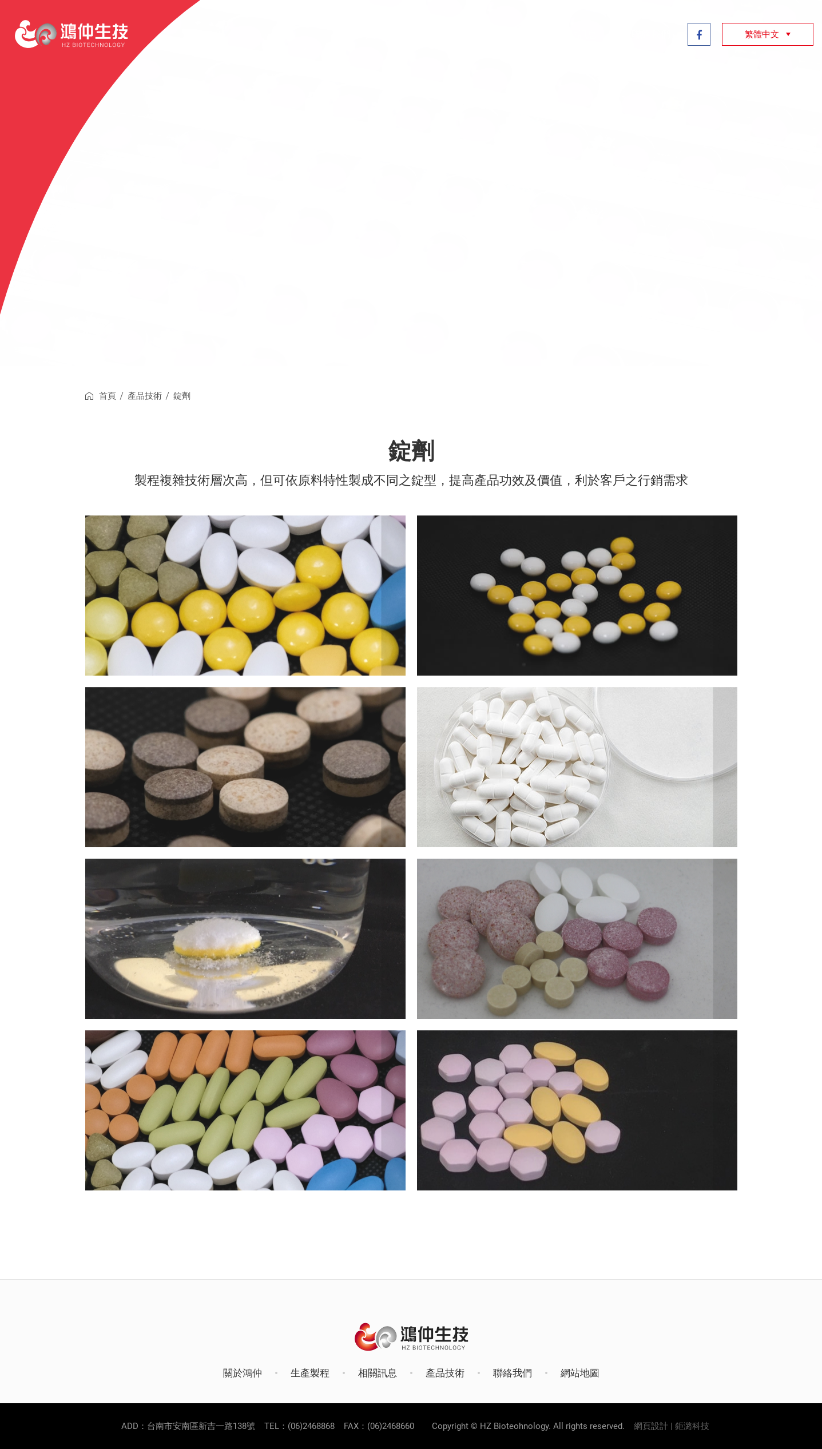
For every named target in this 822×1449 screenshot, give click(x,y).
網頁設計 (651, 1426)
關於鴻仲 (358, 34)
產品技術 (504, 34)
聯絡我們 (651, 34)
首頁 (107, 396)
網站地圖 (580, 1373)
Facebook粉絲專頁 (699, 34)
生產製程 (431, 34)
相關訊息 (577, 34)
